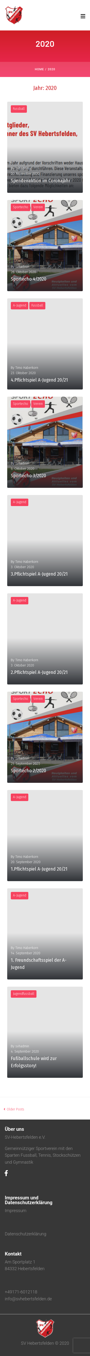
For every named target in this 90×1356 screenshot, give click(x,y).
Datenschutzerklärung (25, 1233)
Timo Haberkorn (26, 368)
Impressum (15, 1210)
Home (39, 69)
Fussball (19, 109)
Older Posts (14, 1109)
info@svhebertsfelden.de (28, 1298)
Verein (38, 207)
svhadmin (22, 168)
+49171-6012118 (21, 1291)
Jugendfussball (23, 994)
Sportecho (20, 207)
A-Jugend (19, 305)
